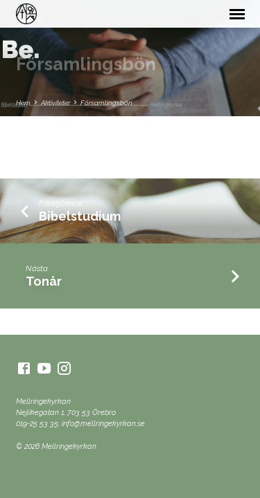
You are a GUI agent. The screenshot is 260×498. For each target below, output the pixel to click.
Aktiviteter (55, 103)
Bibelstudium (80, 216)
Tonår (44, 281)
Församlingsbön (106, 103)
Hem (23, 103)
